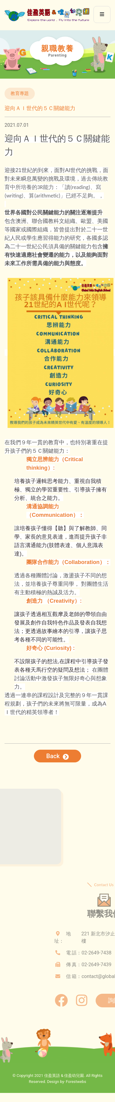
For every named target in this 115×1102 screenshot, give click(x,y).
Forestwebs (76, 1082)
